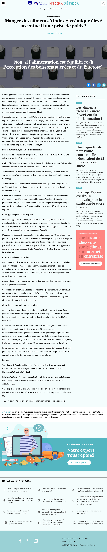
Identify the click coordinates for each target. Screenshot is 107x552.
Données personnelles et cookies (75, 538)
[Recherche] (103, 3)
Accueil (50, 16)
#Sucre (57, 16)
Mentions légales (69, 541)
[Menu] (3, 3)
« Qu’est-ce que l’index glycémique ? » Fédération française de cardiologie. (33, 400)
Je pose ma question (79, 462)
